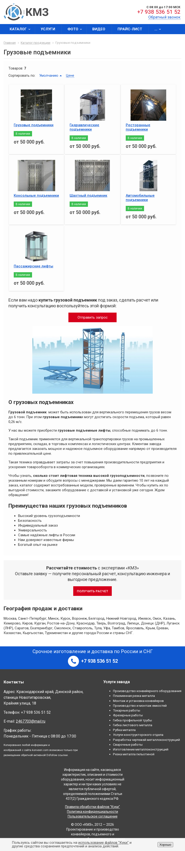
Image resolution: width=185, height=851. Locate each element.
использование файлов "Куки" (103, 842)
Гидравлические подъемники (84, 127)
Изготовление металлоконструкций (140, 749)
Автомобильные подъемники (140, 197)
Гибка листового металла (132, 725)
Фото (76, 29)
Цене (70, 75)
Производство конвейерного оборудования (147, 691)
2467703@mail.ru (30, 721)
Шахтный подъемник (88, 195)
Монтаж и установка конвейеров (138, 701)
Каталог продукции (35, 42)
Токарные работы (126, 710)
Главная (10, 42)
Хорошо (165, 844)
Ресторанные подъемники (138, 127)
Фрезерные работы (128, 715)
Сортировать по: (21, 75)
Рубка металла (124, 730)
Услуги (48, 29)
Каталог (21, 29)
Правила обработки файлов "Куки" (92, 807)
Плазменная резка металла (134, 696)
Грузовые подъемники (33, 125)
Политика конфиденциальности (92, 811)
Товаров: (15, 68)
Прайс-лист (130, 29)
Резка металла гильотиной (133, 754)
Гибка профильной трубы (132, 720)
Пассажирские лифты (33, 266)
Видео (98, 29)
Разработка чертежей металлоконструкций (146, 740)
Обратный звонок (164, 17)
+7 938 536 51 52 (158, 12)
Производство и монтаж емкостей (140, 705)
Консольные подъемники (36, 195)
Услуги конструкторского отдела (138, 735)
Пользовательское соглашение (93, 816)
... (159, 29)
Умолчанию (48, 75)
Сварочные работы (128, 744)
